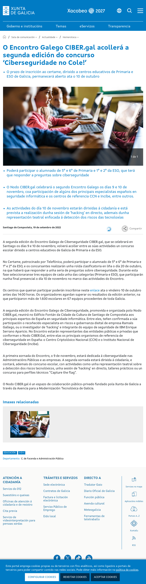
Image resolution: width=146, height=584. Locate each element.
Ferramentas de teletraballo (94, 518)
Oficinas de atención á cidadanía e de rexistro (17, 503)
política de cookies (127, 570)
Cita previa (10, 511)
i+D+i (21, 453)
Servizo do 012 (12, 489)
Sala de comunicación (24, 37)
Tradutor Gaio (93, 485)
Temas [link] (61, 26)
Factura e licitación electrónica (55, 499)
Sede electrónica (54, 485)
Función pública (94, 497)
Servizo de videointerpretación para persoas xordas (19, 520)
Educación (10, 453)
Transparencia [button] (119, 26)
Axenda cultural (94, 503)
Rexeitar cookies (74, 577)
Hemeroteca (71, 37)
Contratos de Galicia (56, 491)
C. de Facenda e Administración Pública (42, 458)
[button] (140, 11)
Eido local (49, 516)
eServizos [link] (87, 26)
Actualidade (50, 37)
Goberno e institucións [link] (24, 26)
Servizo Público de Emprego (55, 509)
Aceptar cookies (105, 577)
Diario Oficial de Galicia (99, 491)
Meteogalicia (92, 510)
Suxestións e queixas (16, 495)
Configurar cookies (42, 577)
